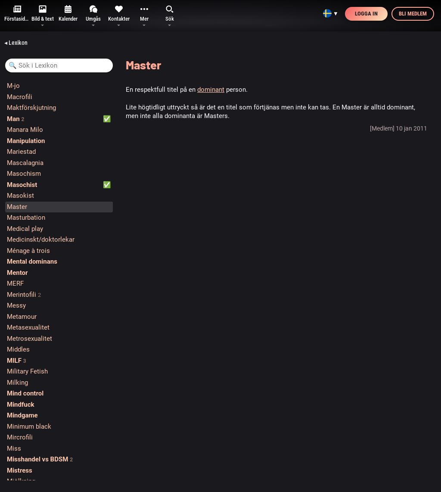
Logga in (366, 13)
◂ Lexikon (16, 42)
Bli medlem (413, 13)
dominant (210, 89)
